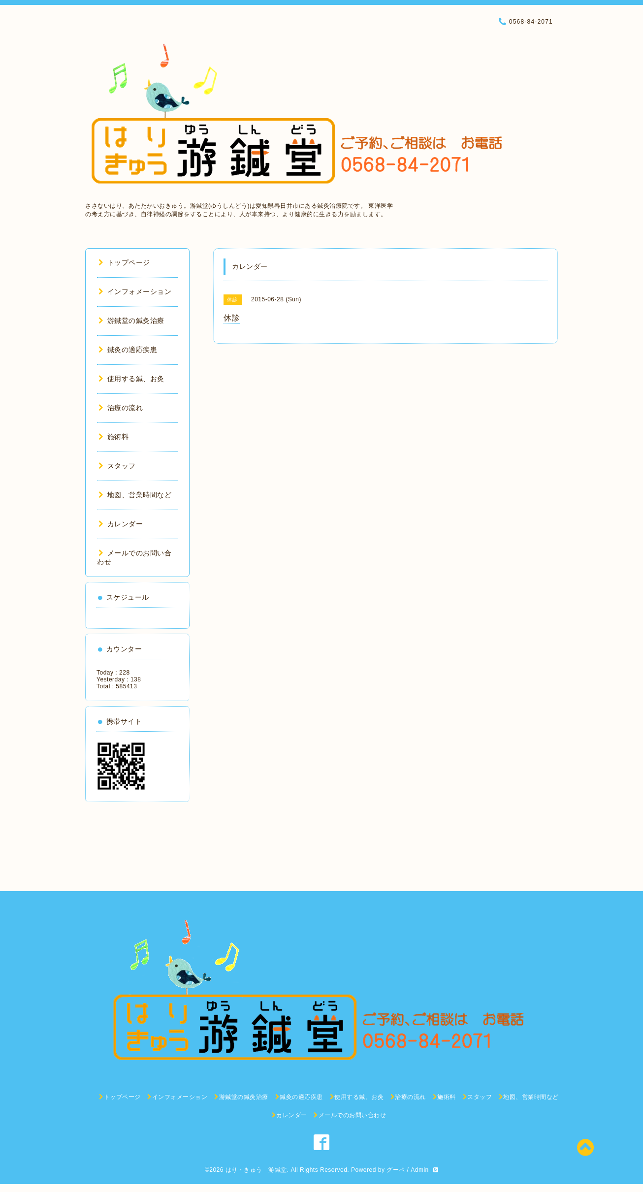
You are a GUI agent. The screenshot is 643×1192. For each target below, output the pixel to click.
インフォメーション (134, 291)
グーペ (395, 1169)
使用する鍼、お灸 (131, 379)
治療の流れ (120, 408)
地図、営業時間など (134, 495)
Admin (420, 1169)
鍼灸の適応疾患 (127, 350)
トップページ (124, 262)
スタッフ (117, 466)
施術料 (113, 437)
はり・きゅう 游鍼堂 (256, 1169)
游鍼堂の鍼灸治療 (131, 320)
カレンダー (120, 524)
